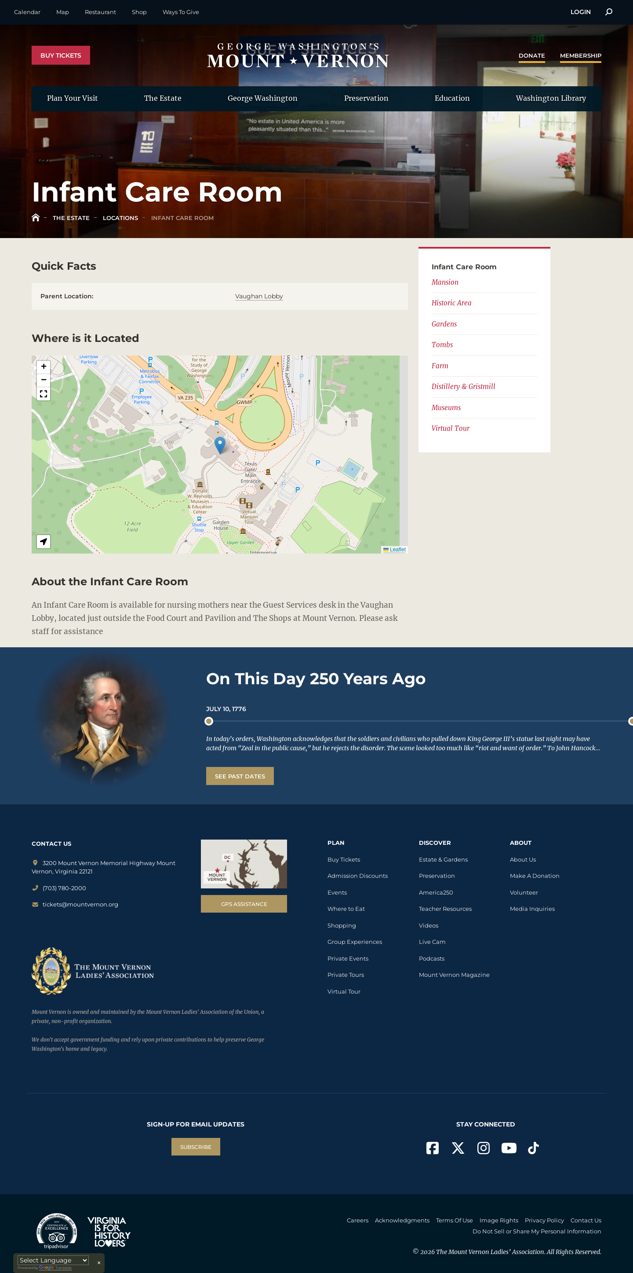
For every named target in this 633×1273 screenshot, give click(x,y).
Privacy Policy (544, 1220)
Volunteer (524, 892)
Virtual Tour (450, 428)
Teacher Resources (445, 908)
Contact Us (586, 1220)
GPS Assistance (244, 904)
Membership (580, 55)
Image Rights (499, 1220)
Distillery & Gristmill (463, 386)
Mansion (445, 282)
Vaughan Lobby (259, 296)
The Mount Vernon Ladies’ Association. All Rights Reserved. (518, 1252)
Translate (55, 1268)
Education (452, 98)
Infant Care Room (181, 217)
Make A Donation (535, 875)
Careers (357, 1220)
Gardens (444, 324)
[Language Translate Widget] (53, 1260)
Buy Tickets (60, 55)
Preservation (366, 98)
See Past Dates (240, 776)
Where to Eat (346, 908)
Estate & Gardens (443, 859)
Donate (532, 55)
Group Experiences (354, 941)
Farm (440, 366)
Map (62, 11)
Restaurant (100, 11)
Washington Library (551, 98)
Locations (119, 217)
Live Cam (432, 941)
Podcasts (431, 958)
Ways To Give (181, 11)
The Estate (163, 98)
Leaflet (394, 550)
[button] (220, 446)
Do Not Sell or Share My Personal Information (537, 1231)
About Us (523, 859)
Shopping (341, 925)
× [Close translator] (99, 1263)
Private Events (347, 958)
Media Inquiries (532, 908)
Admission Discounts (357, 875)
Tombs (442, 345)
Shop (139, 11)
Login (581, 12)
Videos (428, 925)
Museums (446, 408)
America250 (436, 892)
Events (337, 892)
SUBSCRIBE (195, 1147)
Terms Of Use (454, 1220)
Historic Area (452, 303)
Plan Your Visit (72, 98)
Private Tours (345, 974)
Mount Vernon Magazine (454, 974)
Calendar (27, 11)
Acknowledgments (402, 1220)
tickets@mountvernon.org (75, 904)
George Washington (263, 98)
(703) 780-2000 (59, 887)
